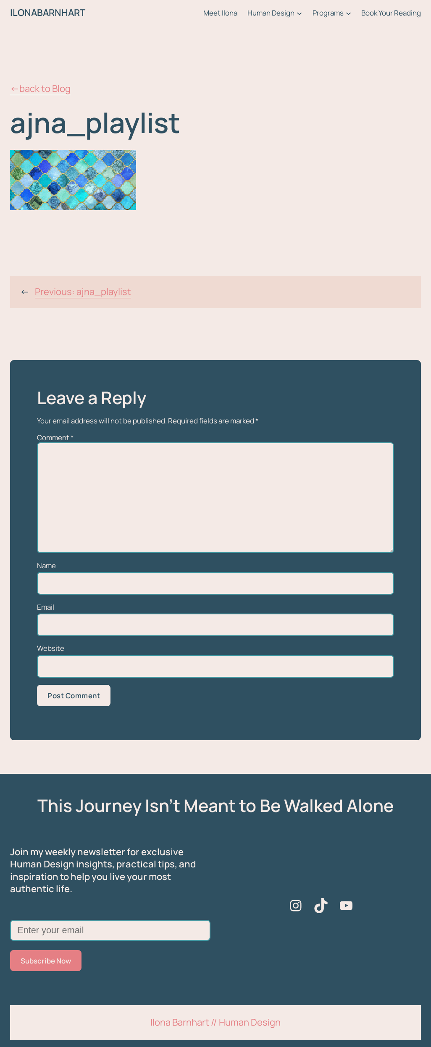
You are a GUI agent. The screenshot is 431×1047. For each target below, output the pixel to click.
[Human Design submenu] (299, 13)
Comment (55, 437)
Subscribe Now (46, 961)
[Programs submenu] (348, 13)
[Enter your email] (110, 930)
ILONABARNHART (47, 12)
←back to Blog (40, 88)
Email (45, 607)
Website (50, 648)
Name (46, 565)
